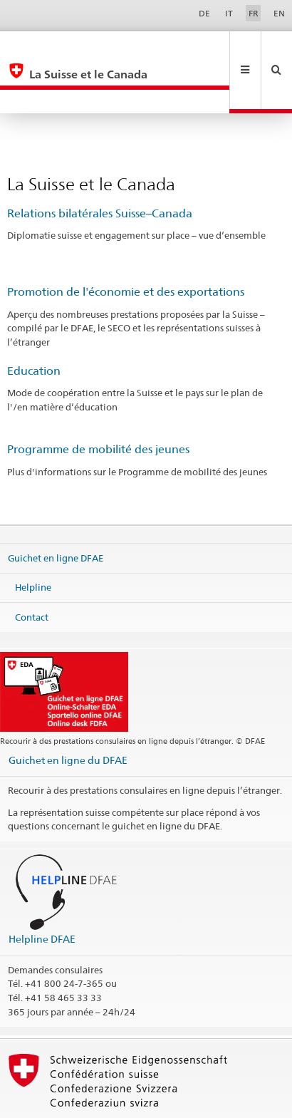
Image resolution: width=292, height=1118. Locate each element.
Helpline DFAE (42, 891)
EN (279, 13)
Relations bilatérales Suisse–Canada (99, 165)
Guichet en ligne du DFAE (68, 712)
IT (229, 13)
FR (254, 13)
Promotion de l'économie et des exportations (125, 244)
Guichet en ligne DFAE (55, 509)
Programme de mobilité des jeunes (98, 401)
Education (34, 323)
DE (204, 13)
